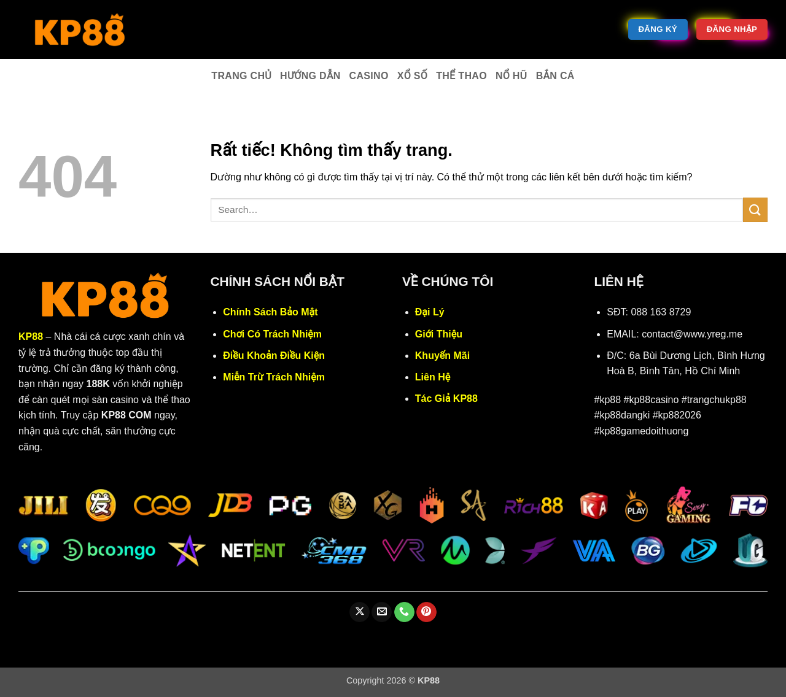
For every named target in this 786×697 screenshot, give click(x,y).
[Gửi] (755, 209)
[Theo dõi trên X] (359, 612)
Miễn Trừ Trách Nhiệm (274, 377)
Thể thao (461, 76)
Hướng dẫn (310, 76)
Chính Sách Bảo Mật (270, 312)
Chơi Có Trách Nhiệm (272, 334)
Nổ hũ (511, 76)
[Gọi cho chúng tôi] (404, 612)
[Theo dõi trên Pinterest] (426, 612)
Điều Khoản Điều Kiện (274, 355)
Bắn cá (555, 76)
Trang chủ (241, 76)
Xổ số (412, 76)
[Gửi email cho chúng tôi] (382, 612)
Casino (369, 76)
